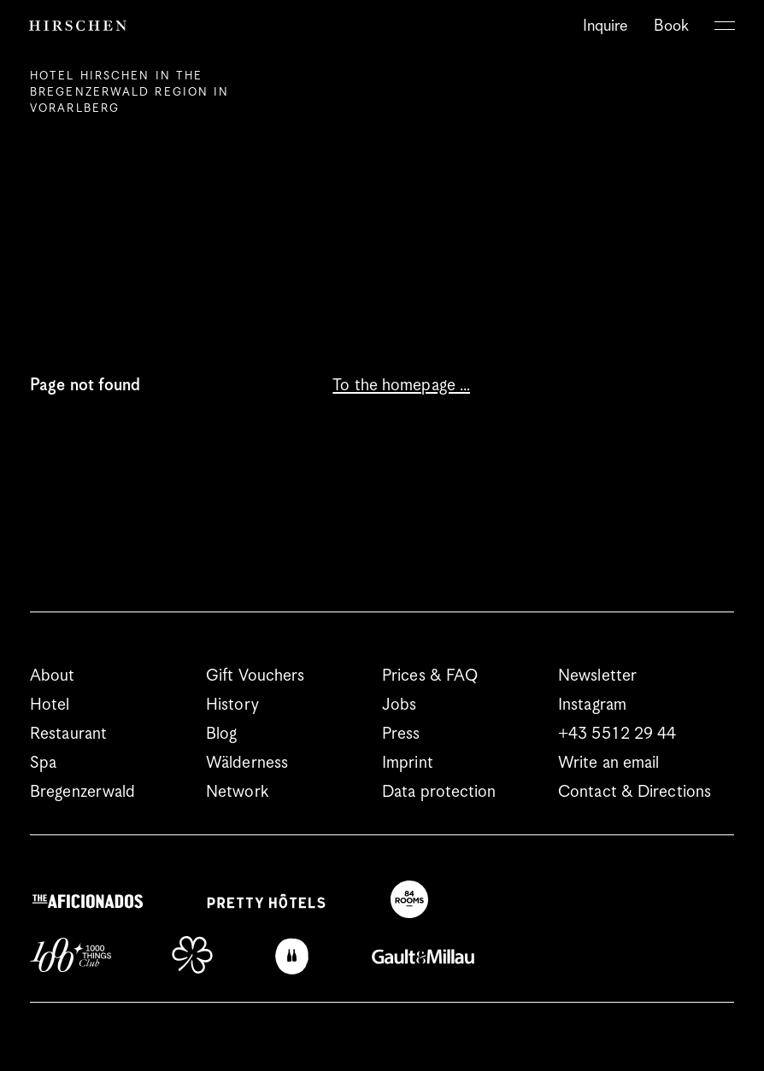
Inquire (605, 26)
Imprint (407, 763)
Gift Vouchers (255, 676)
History (232, 705)
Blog (221, 734)
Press (401, 734)
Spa (43, 763)
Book (671, 26)
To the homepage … (401, 385)
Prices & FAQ (430, 676)
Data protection (439, 792)
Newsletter (597, 676)
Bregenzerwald (82, 792)
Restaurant (68, 734)
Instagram (592, 705)
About (52, 676)
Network (237, 792)
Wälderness (247, 763)
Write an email (608, 763)
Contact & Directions (634, 792)
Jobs (399, 705)
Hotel (50, 705)
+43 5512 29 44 (617, 734)
